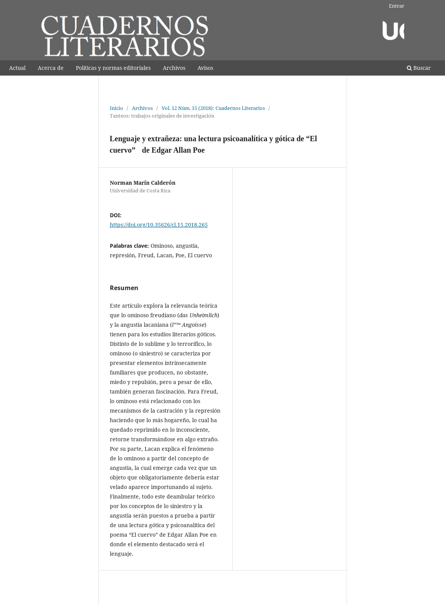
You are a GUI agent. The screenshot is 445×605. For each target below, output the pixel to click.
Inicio (116, 108)
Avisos (205, 67)
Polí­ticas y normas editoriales (113, 67)
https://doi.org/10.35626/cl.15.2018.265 (159, 224)
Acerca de (51, 67)
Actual (17, 67)
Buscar (419, 67)
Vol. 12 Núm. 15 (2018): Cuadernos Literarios (213, 108)
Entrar (396, 5)
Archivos (174, 67)
